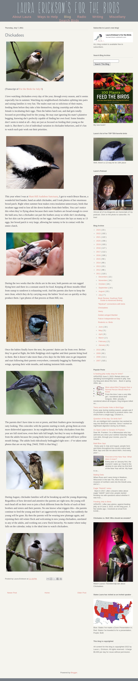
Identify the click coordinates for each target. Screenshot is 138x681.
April (101, 334)
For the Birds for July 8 (30, 89)
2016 (98, 255)
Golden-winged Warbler (108, 315)
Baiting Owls (98, 475)
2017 (98, 252)
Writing (98, 17)
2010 (98, 350)
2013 (98, 266)
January (102, 345)
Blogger (74, 673)
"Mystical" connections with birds (111, 304)
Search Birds (69, 20)
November (103, 280)
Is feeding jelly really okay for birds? (108, 374)
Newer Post (12, 593)
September (103, 288)
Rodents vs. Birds (105, 322)
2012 (98, 270)
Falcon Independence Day (109, 319)
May (101, 330)
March (101, 338)
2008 (98, 357)
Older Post (81, 593)
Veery (100, 311)
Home (47, 593)
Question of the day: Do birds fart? (107, 419)
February (103, 341)
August (102, 291)
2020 (98, 241)
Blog (68, 17)
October (102, 284)
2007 (98, 361)
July (100, 295)
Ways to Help (48, 17)
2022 (98, 233)
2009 (98, 353)
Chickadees (103, 308)
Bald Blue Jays (99, 443)
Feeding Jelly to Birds (102, 502)
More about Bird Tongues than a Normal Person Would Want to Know (118, 389)
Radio (82, 17)
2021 (98, 237)
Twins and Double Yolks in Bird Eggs (108, 407)
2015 (98, 259)
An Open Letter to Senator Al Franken (109, 430)
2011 (98, 274)
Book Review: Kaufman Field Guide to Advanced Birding (110, 299)
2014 (98, 263)
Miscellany (117, 17)
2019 (98, 244)
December (103, 277)
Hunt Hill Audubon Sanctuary (43, 196)
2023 (98, 230)
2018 (98, 248)
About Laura (22, 17)
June (101, 327)
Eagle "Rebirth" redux (102, 488)
